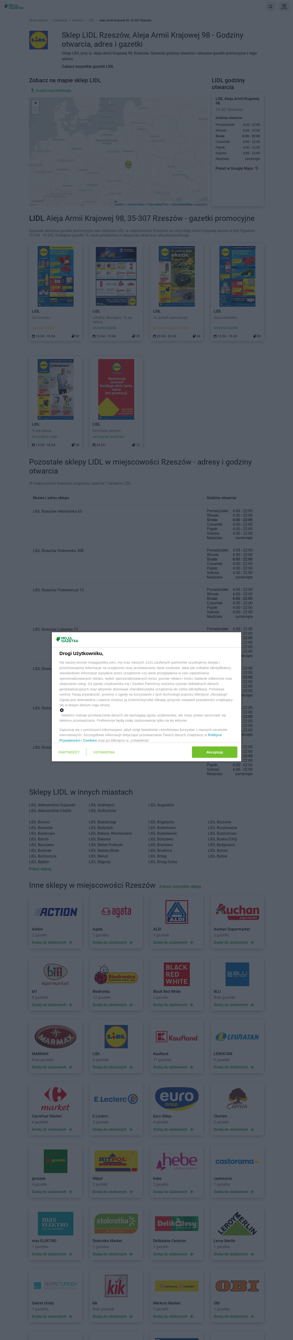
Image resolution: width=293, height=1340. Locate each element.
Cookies (90, 740)
